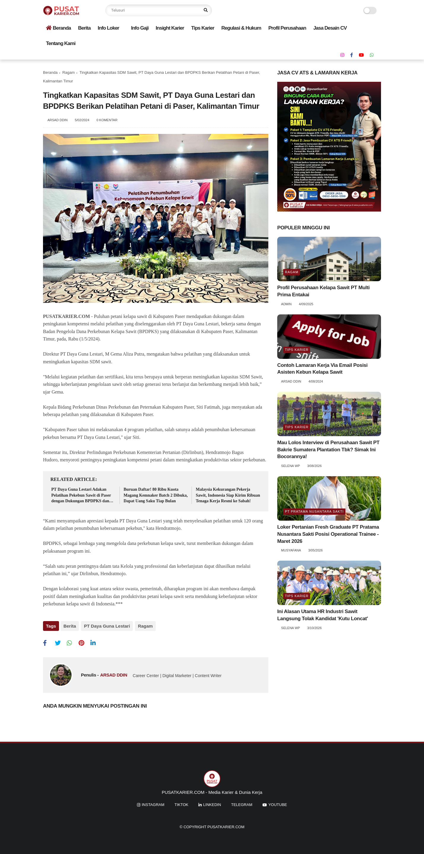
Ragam (68, 72)
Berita (84, 28)
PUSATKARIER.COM (66, 316)
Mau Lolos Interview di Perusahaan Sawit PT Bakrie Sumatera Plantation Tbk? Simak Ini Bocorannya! (328, 450)
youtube (277, 804)
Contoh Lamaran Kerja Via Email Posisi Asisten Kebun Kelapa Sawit (322, 368)
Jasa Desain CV (330, 28)
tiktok (181, 804)
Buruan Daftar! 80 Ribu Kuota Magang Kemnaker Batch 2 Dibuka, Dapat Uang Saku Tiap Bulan (156, 495)
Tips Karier (202, 28)
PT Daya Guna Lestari (106, 625)
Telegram (242, 804)
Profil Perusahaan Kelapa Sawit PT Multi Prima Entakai (323, 291)
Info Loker (108, 28)
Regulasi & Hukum (241, 28)
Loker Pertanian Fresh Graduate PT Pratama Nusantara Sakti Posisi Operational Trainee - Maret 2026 (328, 534)
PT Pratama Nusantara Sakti (314, 511)
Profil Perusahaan (287, 28)
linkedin (212, 804)
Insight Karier (170, 28)
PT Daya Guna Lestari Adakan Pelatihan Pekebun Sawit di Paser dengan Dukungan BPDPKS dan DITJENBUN (81, 495)
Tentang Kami (60, 43)
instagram (153, 804)
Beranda (58, 28)
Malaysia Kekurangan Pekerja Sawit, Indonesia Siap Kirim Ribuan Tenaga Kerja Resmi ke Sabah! (228, 495)
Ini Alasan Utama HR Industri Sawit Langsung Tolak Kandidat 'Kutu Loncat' (322, 615)
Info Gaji (140, 28)
